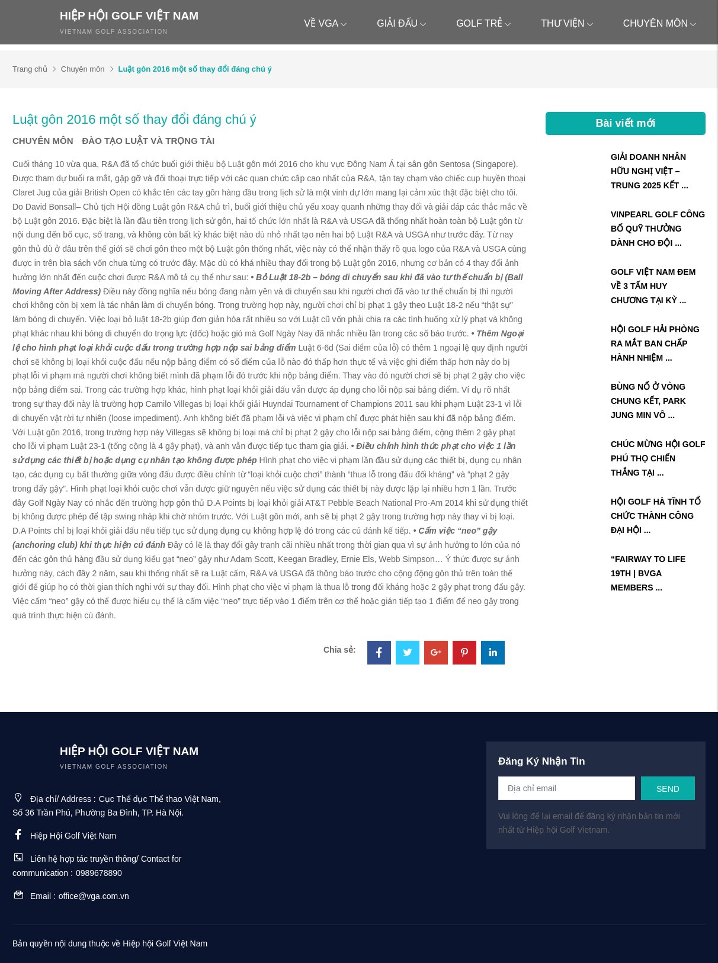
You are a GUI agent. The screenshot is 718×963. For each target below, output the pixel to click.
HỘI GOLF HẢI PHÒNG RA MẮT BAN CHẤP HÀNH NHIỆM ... (655, 343)
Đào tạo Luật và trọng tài (148, 141)
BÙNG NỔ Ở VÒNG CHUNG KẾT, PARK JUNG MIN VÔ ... (648, 401)
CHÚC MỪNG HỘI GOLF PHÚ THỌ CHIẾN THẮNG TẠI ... (658, 458)
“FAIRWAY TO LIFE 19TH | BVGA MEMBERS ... (648, 573)
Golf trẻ (483, 23)
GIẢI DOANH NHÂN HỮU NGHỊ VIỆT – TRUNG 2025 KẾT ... (649, 171)
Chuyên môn (660, 23)
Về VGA (325, 23)
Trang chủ (29, 69)
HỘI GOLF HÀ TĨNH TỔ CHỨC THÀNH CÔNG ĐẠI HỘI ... (656, 516)
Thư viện (567, 23)
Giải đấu (402, 23)
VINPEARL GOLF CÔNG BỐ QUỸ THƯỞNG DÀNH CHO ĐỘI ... (658, 229)
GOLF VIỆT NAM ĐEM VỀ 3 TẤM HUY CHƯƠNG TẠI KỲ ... (653, 286)
